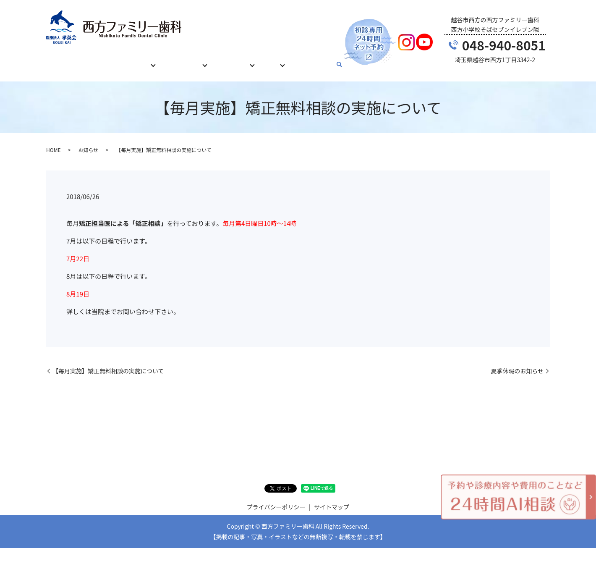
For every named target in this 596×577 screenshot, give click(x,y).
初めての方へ (98, 60)
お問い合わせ (321, 60)
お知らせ (88, 141)
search (351, 61)
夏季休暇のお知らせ (517, 363)
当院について (239, 60)
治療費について (186, 60)
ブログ (280, 60)
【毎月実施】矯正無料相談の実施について (108, 363)
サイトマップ (331, 499)
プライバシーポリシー (276, 499)
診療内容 (139, 60)
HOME (60, 60)
